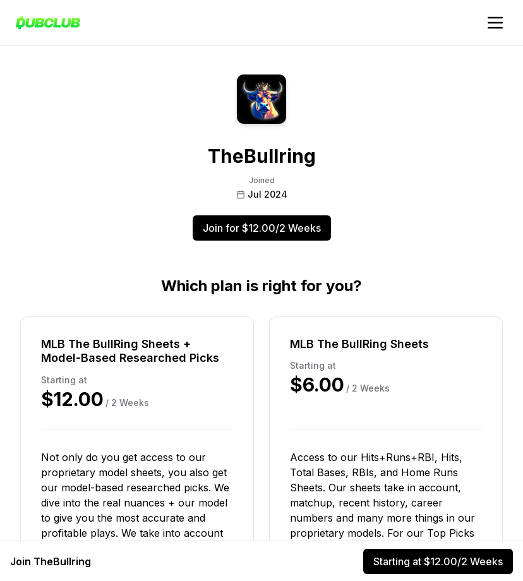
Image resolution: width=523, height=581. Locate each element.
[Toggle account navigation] (495, 22)
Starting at (438, 561)
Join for (262, 228)
